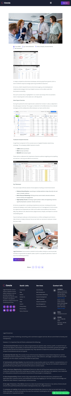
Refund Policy (23, 309)
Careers (21, 294)
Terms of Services (24, 311)
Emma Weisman (30, 46)
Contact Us (22, 297)
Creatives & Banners (41, 302)
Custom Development (41, 297)
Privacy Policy (23, 306)
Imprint (21, 304)
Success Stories (49, 46)
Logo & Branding (40, 299)
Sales (38, 46)
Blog (21, 292)
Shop (21, 302)
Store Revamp (39, 290)
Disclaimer (22, 290)
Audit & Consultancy (41, 306)
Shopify (42, 46)
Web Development (40, 292)
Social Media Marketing (42, 294)
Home (21, 299)
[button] (50, 2)
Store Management (41, 304)
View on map (61, 298)
